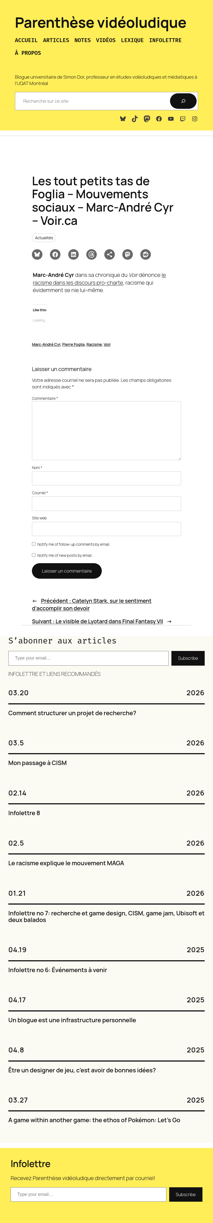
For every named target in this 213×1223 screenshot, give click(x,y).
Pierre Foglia (73, 344)
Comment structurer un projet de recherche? (72, 713)
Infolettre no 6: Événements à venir (57, 970)
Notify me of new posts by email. (65, 555)
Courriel (40, 492)
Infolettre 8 (24, 813)
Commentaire (45, 398)
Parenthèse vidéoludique (100, 22)
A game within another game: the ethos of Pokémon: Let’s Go (94, 1120)
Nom (37, 467)
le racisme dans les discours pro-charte (99, 278)
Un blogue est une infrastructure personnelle (72, 1020)
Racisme (94, 344)
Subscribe (188, 658)
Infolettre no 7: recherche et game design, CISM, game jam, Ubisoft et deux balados (106, 916)
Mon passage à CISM (37, 763)
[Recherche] (183, 101)
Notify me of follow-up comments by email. (73, 544)
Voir (107, 344)
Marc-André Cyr (46, 344)
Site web (39, 518)
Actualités (44, 237)
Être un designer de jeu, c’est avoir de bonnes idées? (82, 1070)
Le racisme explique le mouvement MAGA (66, 863)
